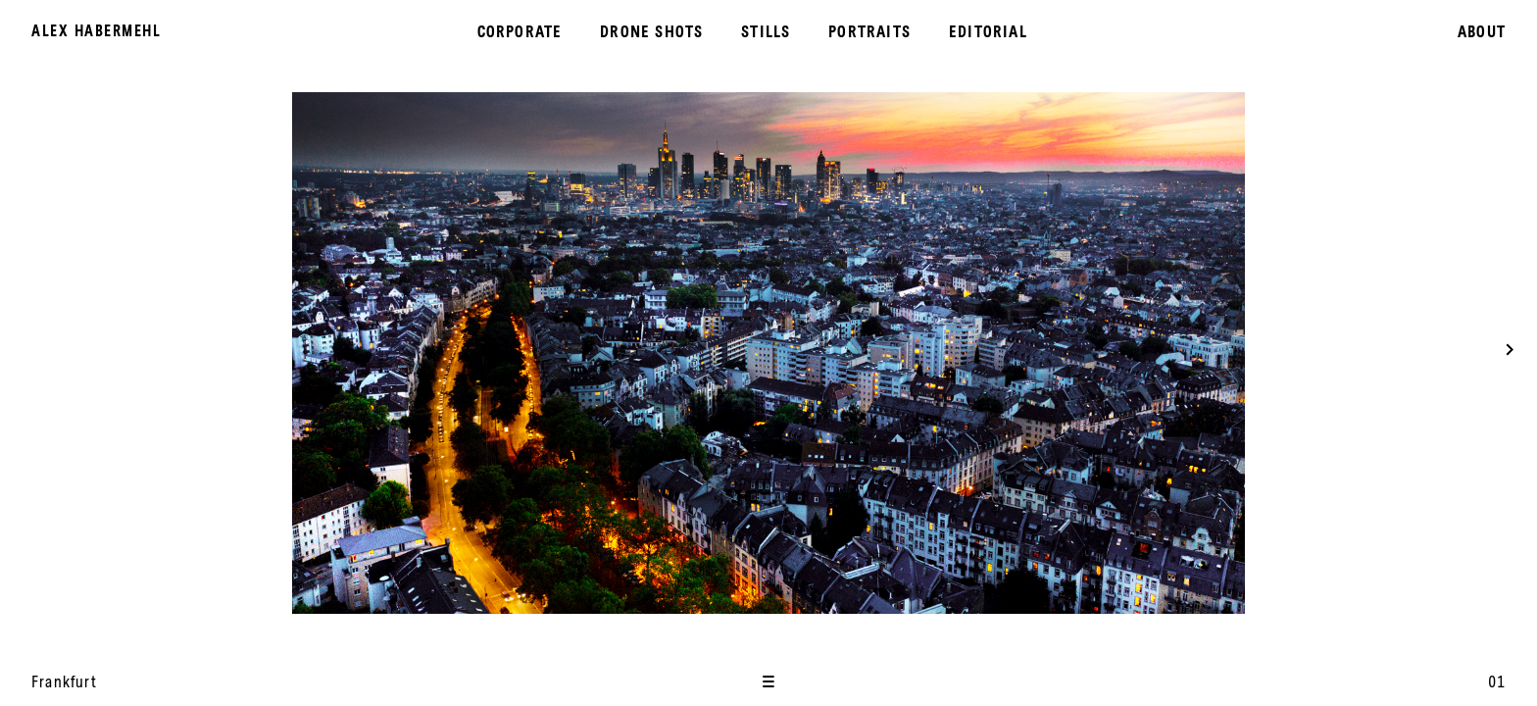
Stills (765, 31)
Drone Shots (651, 31)
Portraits (869, 31)
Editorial (988, 31)
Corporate (520, 31)
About (1482, 31)
